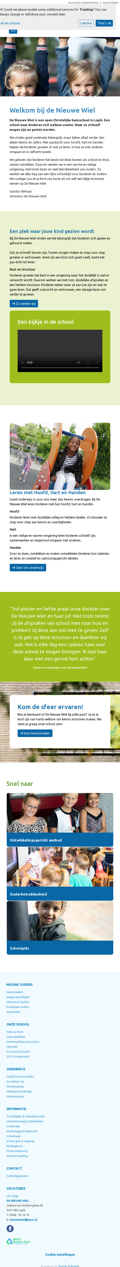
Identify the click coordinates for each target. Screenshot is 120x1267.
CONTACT (14, 1168)
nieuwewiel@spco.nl (23, 1219)
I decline (86, 23)
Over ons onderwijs (28, 567)
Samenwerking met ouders (23, 1041)
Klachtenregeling (17, 1156)
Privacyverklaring (17, 1151)
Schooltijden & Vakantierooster (26, 1116)
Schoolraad (13, 1136)
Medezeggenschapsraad (22, 1131)
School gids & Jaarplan (20, 1141)
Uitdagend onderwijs (19, 1091)
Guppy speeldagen (18, 997)
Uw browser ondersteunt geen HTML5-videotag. (60, 351)
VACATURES (16, 1188)
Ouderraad (13, 1126)
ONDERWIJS (16, 1069)
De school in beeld (18, 1051)
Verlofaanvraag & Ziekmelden (25, 1121)
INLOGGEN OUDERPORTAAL (83, 3)
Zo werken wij (23, 303)
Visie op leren (15, 1031)
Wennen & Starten (18, 1002)
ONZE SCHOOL (18, 1024)
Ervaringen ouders (18, 1007)
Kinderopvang (15, 1096)
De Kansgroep (15, 1086)
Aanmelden (14, 1011)
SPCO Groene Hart (18, 1056)
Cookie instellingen (60, 1254)
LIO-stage (13, 1196)
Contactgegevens (18, 1176)
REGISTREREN (110, 3)
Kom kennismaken (35, 733)
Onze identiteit (16, 1036)
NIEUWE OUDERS (20, 984)
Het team (12, 1046)
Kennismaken (15, 992)
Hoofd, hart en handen (20, 1076)
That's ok (104, 23)
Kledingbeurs (15, 1146)
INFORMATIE (16, 1109)
